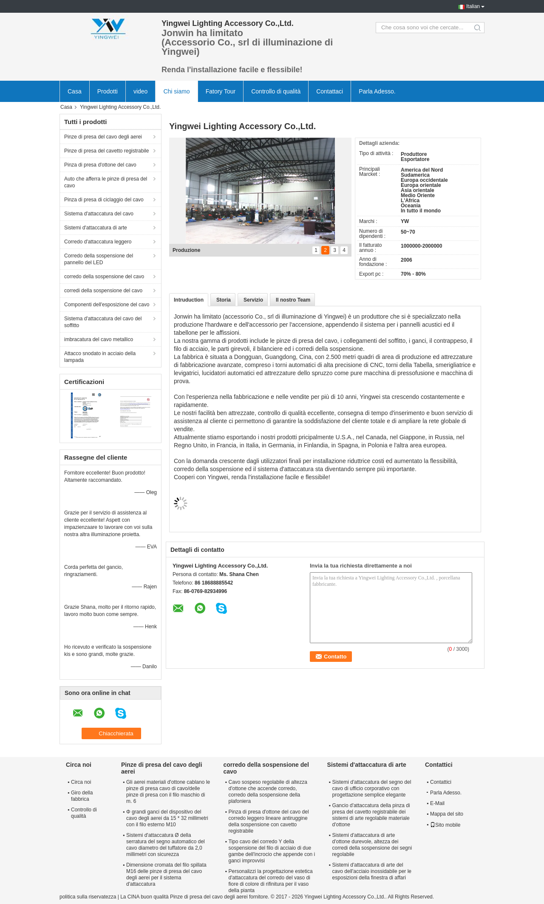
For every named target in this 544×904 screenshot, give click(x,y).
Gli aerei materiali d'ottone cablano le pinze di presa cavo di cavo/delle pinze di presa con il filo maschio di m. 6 (168, 791)
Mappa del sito (446, 814)
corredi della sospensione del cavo (103, 291)
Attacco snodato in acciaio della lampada (100, 356)
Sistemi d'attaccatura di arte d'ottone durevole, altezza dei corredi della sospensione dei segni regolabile (372, 844)
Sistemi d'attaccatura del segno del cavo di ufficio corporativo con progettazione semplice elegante (371, 788)
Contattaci (329, 91)
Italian (473, 6)
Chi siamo (176, 91)
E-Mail (437, 803)
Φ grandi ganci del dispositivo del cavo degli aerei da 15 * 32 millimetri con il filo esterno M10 (167, 818)
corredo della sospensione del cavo (104, 277)
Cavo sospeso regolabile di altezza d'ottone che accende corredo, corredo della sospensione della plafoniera (268, 791)
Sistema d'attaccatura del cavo (98, 214)
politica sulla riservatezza (88, 897)
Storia (223, 300)
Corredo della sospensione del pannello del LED (98, 259)
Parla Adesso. (377, 91)
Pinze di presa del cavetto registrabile (106, 151)
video (140, 91)
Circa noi (81, 782)
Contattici (440, 782)
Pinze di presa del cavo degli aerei (103, 137)
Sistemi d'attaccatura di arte (95, 228)
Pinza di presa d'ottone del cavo (100, 165)
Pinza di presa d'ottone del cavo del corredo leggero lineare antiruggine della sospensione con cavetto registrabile (269, 821)
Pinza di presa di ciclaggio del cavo (104, 200)
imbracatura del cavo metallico (98, 339)
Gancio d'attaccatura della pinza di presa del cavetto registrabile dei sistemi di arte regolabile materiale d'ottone (371, 815)
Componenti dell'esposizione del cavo (106, 305)
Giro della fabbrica (82, 796)
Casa (75, 91)
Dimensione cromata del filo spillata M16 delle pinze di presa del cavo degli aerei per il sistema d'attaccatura (166, 874)
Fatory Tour (221, 91)
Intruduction (189, 300)
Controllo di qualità (275, 91)
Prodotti (107, 91)
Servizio (253, 300)
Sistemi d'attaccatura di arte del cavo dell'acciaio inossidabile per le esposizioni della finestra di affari (371, 871)
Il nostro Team (293, 300)
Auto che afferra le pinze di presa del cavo (105, 182)
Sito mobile (445, 825)
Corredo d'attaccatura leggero (97, 242)
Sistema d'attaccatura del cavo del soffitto (103, 322)
